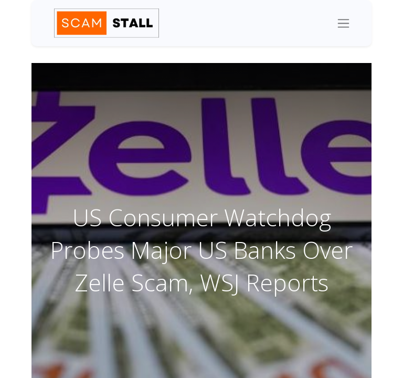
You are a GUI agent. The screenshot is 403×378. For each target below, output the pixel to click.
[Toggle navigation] (343, 23)
